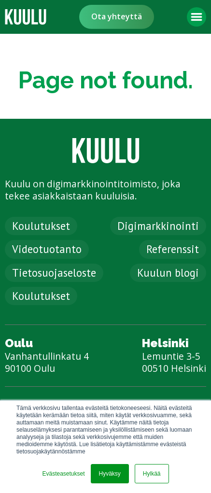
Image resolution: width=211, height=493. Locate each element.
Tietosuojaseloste (54, 273)
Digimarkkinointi (158, 226)
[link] (25, 17)
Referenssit (172, 249)
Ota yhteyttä (116, 16)
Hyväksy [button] (110, 473)
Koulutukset (41, 226)
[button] (196, 17)
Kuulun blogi (168, 273)
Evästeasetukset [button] (63, 473)
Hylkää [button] (152, 473)
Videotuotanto (47, 249)
